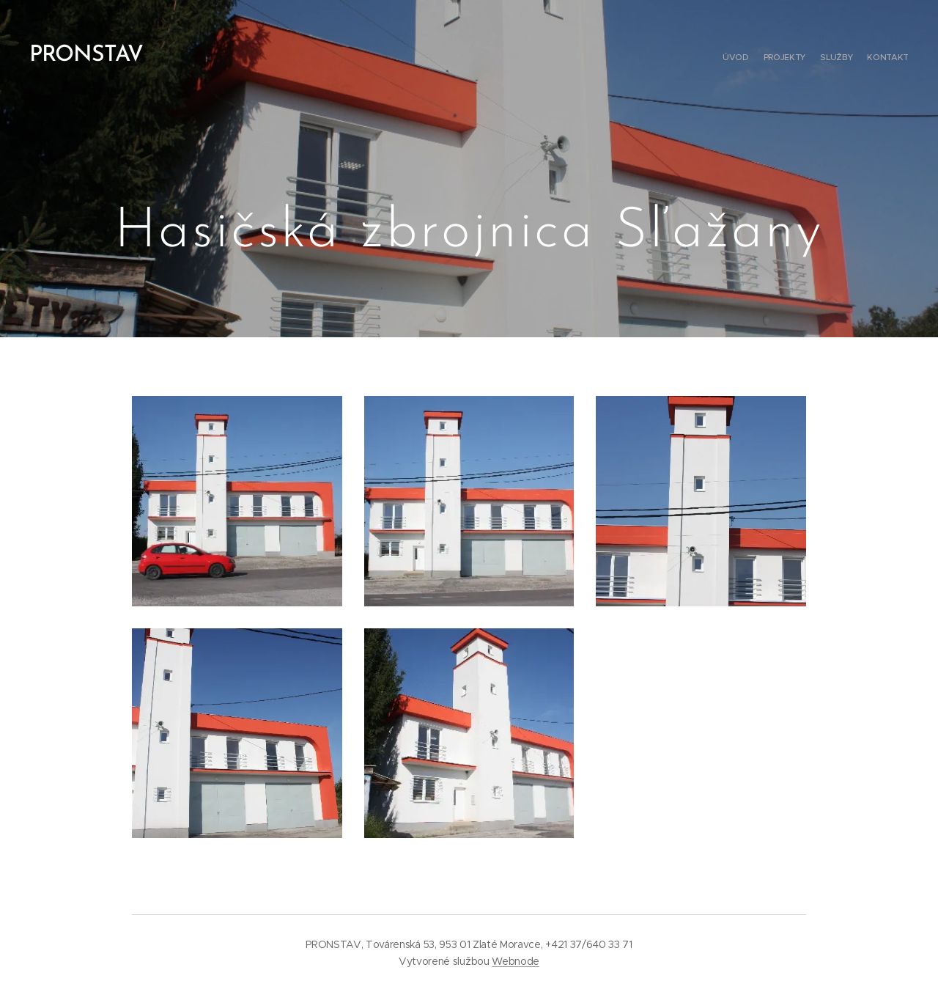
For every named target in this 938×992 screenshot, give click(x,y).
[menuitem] (866, 58)
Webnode (515, 961)
